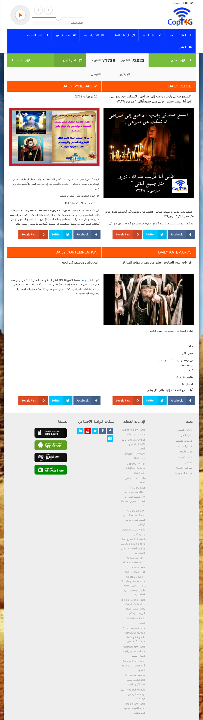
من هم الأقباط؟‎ (184, 468)
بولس (18, 280)
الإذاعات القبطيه (184, 441)
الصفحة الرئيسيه (184, 430)
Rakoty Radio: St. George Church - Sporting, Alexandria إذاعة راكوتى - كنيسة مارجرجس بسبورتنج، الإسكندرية (133, 583)
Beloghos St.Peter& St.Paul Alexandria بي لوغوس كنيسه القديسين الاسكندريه (133, 546)
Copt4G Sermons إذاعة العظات (135, 456)
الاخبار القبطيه (185, 446)
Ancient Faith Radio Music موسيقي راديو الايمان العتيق (134, 651)
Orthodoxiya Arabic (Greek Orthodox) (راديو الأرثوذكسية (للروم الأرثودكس (134, 635)
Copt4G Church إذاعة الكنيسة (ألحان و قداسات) (134, 444)
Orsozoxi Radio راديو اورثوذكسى (133, 532)
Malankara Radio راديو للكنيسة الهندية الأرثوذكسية (134, 708)
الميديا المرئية (185, 457)
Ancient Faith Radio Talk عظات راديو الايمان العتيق (133, 665)
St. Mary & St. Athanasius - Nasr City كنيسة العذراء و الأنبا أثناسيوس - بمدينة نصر (133, 496)
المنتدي (189, 462)
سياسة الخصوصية (184, 473)
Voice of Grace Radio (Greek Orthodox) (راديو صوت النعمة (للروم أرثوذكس (133, 606)
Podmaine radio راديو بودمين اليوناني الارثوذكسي (133, 694)
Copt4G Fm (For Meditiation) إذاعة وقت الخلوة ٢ (135, 468)
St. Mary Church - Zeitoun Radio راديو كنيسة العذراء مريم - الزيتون (134, 517)
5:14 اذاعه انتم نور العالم (135, 480)
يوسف (83, 280)
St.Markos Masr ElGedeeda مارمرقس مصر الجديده (134, 562)
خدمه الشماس (186, 451)
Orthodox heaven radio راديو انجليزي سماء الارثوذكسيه (135, 680)
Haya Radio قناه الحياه (136, 621)
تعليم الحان (186, 435)
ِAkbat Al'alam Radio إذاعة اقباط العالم (134, 432)
